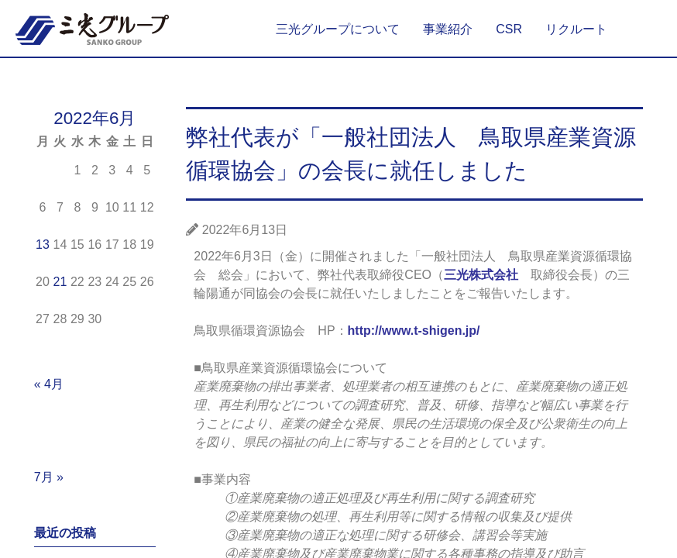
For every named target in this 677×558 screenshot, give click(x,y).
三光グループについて (338, 29)
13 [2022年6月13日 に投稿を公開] (43, 244)
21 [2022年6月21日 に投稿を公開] (60, 281)
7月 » (49, 477)
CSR (509, 29)
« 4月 (49, 384)
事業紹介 (448, 29)
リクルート (576, 29)
